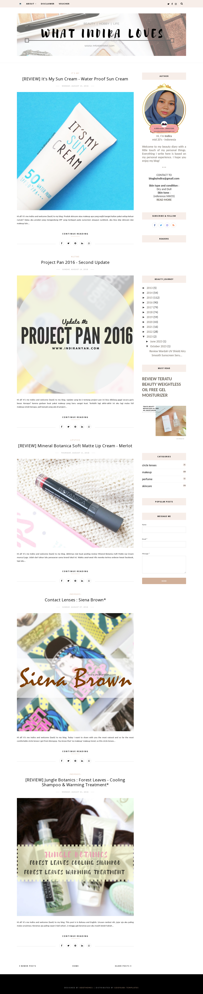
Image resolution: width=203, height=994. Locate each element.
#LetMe (75, 256)
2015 (150, 297)
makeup (147, 472)
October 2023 (158, 346)
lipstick (75, 440)
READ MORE (164, 199)
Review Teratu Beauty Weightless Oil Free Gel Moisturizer (161, 387)
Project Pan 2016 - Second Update (75, 262)
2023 (150, 336)
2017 (150, 307)
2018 (150, 312)
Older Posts (122, 966)
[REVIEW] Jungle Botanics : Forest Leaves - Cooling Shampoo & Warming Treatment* (75, 782)
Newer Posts (28, 966)
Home (75, 966)
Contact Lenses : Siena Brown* (75, 600)
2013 (150, 288)
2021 (150, 327)
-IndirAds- (75, 594)
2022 (150, 331)
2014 (150, 292)
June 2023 (156, 341)
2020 (150, 322)
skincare (147, 486)
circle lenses (149, 465)
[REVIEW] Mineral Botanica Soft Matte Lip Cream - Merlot (75, 445)
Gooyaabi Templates (126, 988)
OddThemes (86, 988)
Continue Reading (75, 233)
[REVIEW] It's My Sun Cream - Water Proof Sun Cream (75, 79)
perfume (147, 479)
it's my (75, 73)
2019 (150, 317)
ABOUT (31, 3)
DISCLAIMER (47, 3)
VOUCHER (64, 3)
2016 (150, 302)
